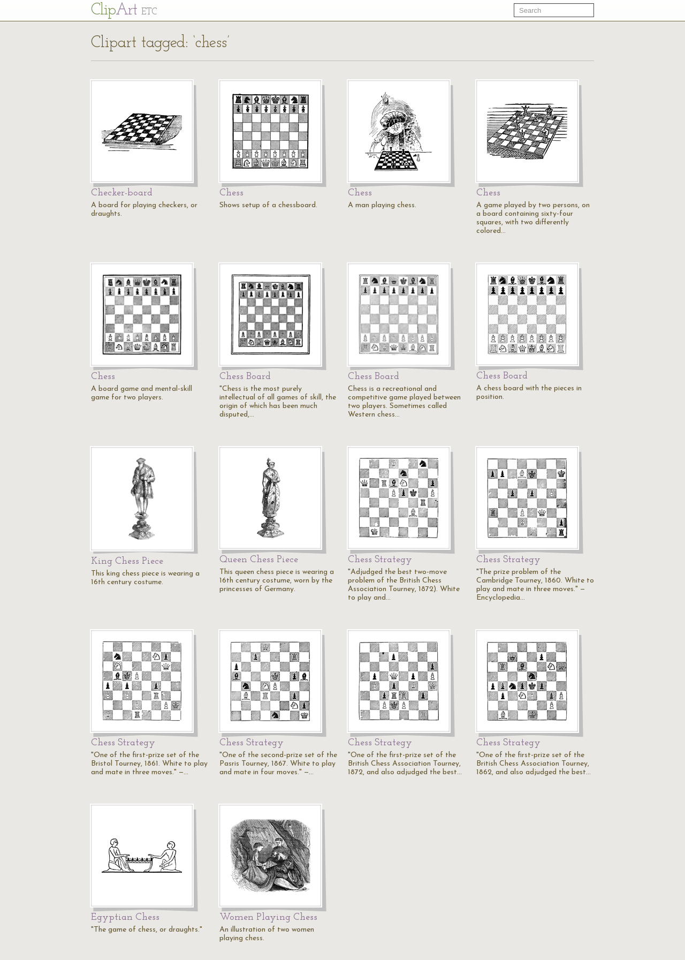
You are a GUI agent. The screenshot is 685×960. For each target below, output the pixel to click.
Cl (124, 10)
